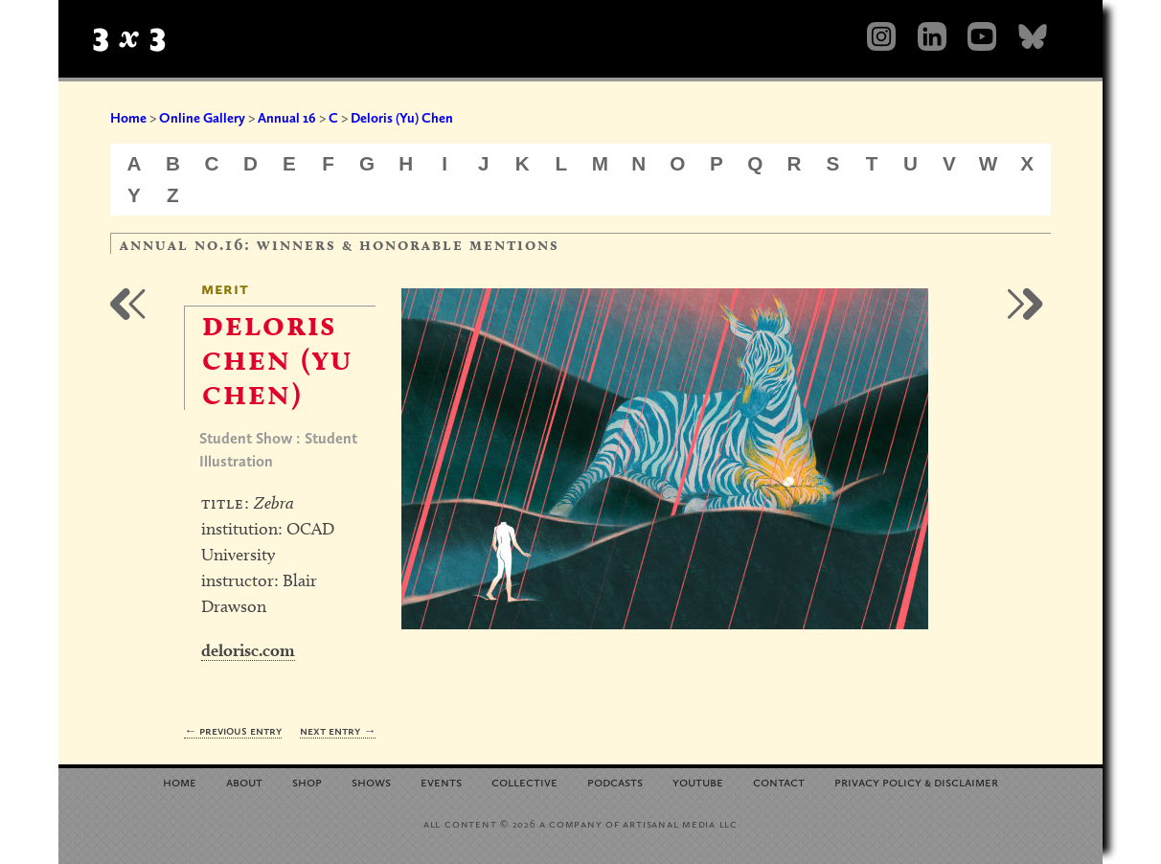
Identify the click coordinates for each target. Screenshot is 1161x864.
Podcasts (615, 781)
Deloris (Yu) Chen (402, 117)
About (244, 781)
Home (128, 117)
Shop (307, 781)
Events (441, 781)
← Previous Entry (233, 730)
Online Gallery (202, 117)
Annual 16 (287, 117)
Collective (524, 781)
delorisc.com (248, 650)
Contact (779, 781)
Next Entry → (338, 730)
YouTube (697, 781)
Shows (371, 781)
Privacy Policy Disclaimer (916, 781)
